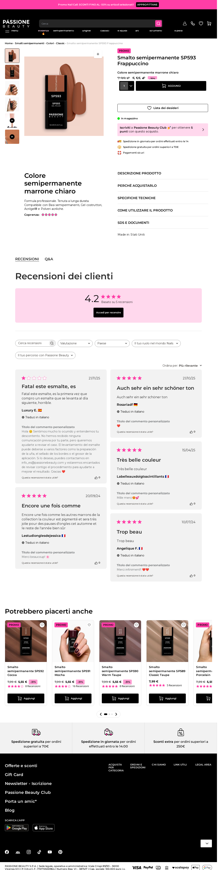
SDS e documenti (133, 219)
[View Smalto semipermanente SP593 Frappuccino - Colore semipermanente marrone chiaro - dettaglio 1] (12, 88)
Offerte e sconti (21, 762)
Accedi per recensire (108, 308)
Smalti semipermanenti (63, 29)
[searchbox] (31, 339)
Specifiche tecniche (137, 194)
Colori (50, 43)
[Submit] (161, 15)
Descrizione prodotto (139, 169)
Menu (11, 30)
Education (195, 27)
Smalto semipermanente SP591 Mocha (72, 667)
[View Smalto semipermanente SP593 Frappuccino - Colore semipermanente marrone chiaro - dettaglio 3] (12, 104)
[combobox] (103, 15)
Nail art (137, 29)
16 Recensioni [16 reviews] (80, 682)
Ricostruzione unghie (86, 29)
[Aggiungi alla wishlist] (162, 104)
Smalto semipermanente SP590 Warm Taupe (120, 667)
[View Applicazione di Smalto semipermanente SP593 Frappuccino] (12, 120)
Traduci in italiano (35, 413)
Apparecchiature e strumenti (155, 29)
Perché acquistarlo (137, 182)
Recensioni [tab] (27, 255)
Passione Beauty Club (28, 789)
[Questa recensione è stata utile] (96, 473)
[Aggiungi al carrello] (171, 93)
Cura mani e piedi (178, 29)
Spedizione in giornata (100, 739)
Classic (60, 43)
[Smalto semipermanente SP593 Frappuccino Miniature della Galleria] (12, 96)
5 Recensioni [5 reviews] (174, 681)
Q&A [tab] (49, 255)
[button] (100, 710)
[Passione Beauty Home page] (18, 15)
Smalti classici (104, 29)
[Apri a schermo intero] (98, 54)
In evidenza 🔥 (43, 30)
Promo (29, 27)
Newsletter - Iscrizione (28, 780)
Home (9, 43)
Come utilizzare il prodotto (145, 206)
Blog (209, 27)
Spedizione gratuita (27, 739)
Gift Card (14, 771)
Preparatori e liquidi (122, 29)
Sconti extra (163, 739)
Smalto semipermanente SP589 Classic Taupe (167, 667)
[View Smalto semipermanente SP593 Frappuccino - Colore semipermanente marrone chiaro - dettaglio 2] (12, 72)
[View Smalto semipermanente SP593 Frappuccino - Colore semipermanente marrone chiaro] (12, 55)
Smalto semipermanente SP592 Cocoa (25, 667)
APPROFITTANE (147, 3)
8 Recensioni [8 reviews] (32, 682)
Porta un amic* (21, 798)
